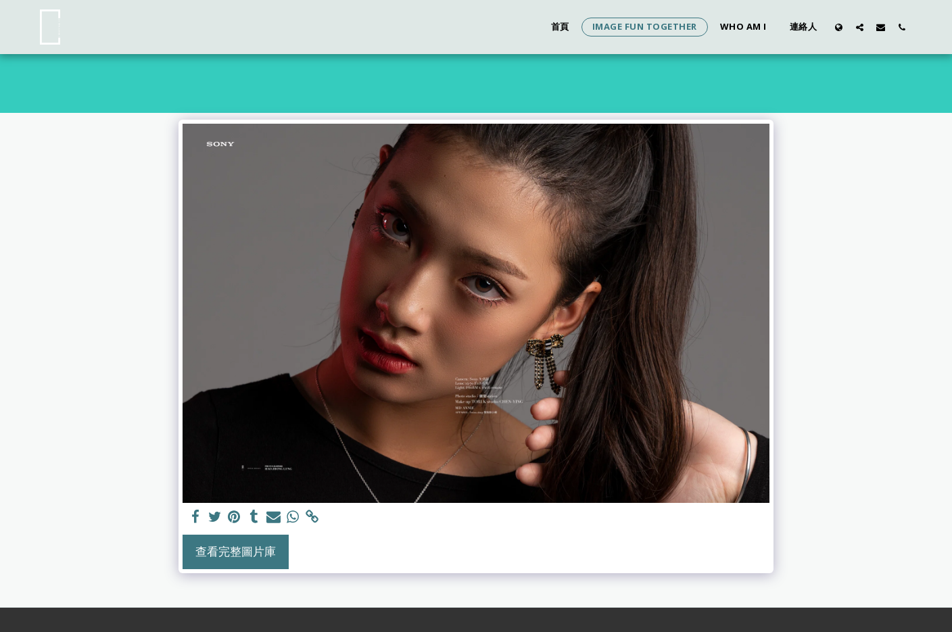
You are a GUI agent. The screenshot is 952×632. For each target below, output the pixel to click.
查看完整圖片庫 (235, 551)
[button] (860, 27)
